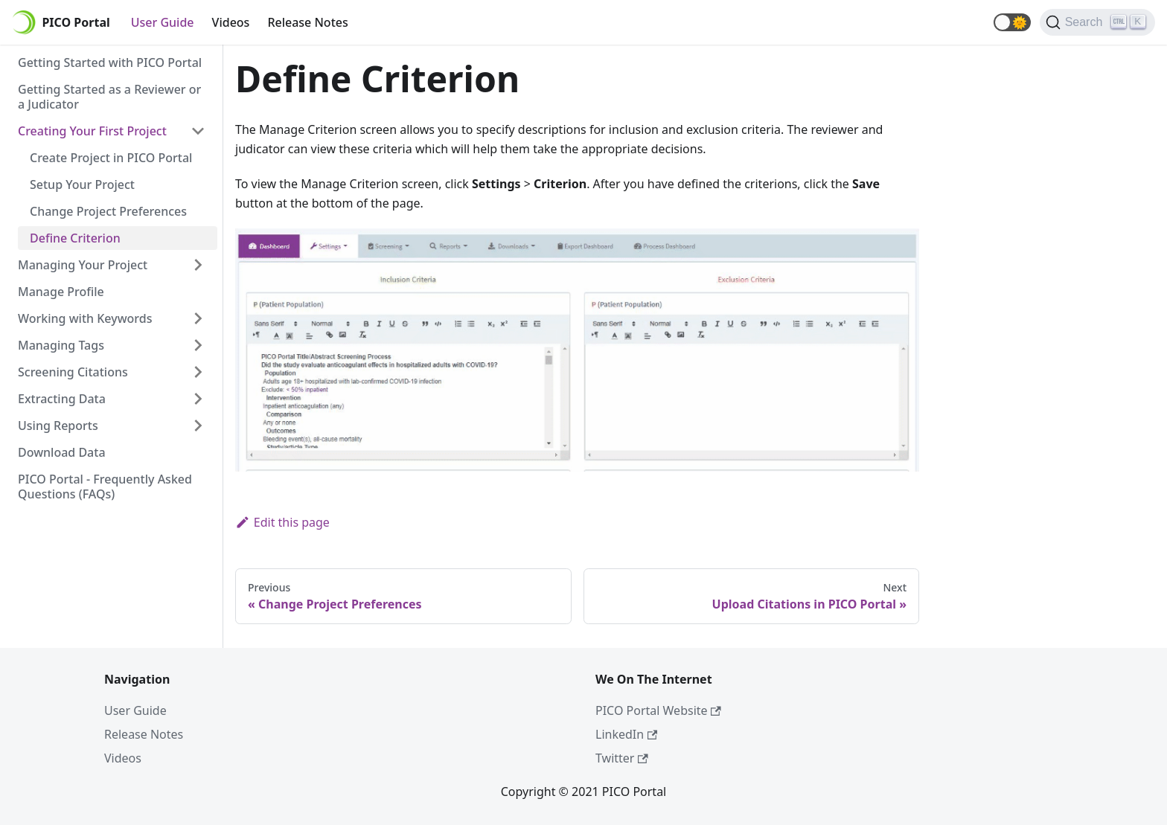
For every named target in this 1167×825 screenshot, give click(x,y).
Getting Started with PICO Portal (110, 62)
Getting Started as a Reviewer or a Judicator (109, 96)
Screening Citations (73, 372)
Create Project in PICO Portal (111, 158)
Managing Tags (61, 345)
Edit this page (282, 522)
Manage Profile (61, 291)
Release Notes (307, 22)
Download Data (62, 452)
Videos (231, 22)
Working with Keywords (85, 318)
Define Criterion (75, 238)
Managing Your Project (82, 265)
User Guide (162, 22)
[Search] (1097, 22)
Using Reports (58, 425)
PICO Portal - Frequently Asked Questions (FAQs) (105, 486)
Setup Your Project (82, 184)
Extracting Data (62, 399)
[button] (1012, 22)
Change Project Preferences (108, 211)
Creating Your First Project (92, 131)
